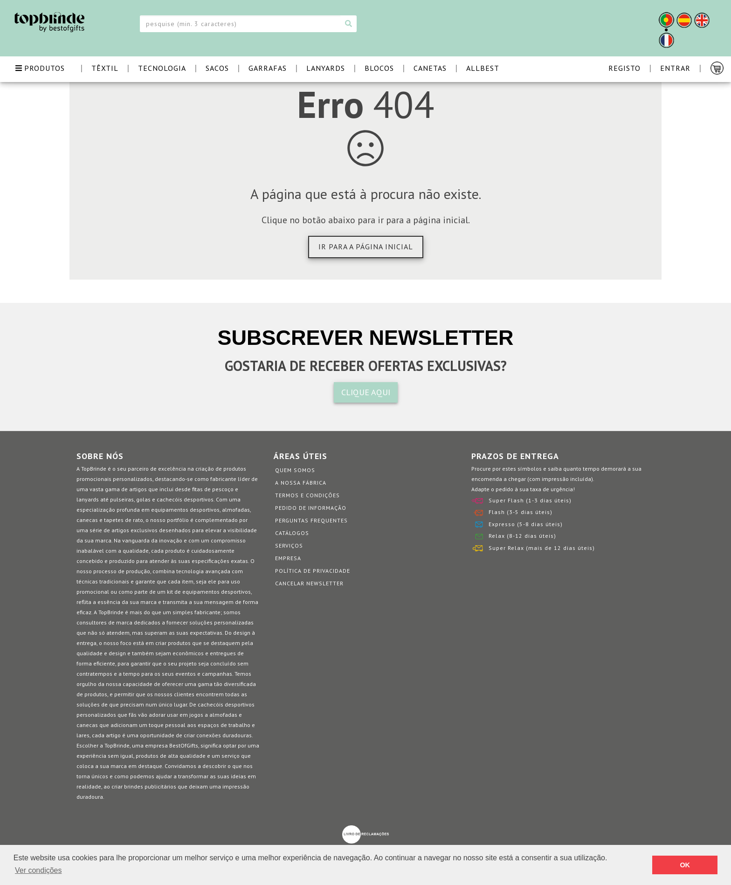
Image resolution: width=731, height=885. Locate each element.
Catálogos (292, 532)
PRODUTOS (40, 68)
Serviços (289, 545)
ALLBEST (482, 68)
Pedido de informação (310, 507)
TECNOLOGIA (162, 68)
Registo (624, 68)
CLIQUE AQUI (365, 392)
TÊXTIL (104, 68)
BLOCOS (379, 68)
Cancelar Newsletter (309, 583)
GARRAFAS (267, 68)
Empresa (288, 558)
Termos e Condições (307, 495)
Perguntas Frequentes (311, 520)
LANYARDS (325, 68)
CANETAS (430, 68)
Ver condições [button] (38, 870)
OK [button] (685, 865)
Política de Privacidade (312, 570)
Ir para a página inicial (365, 246)
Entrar (675, 68)
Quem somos (295, 470)
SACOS (217, 68)
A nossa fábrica (300, 482)
